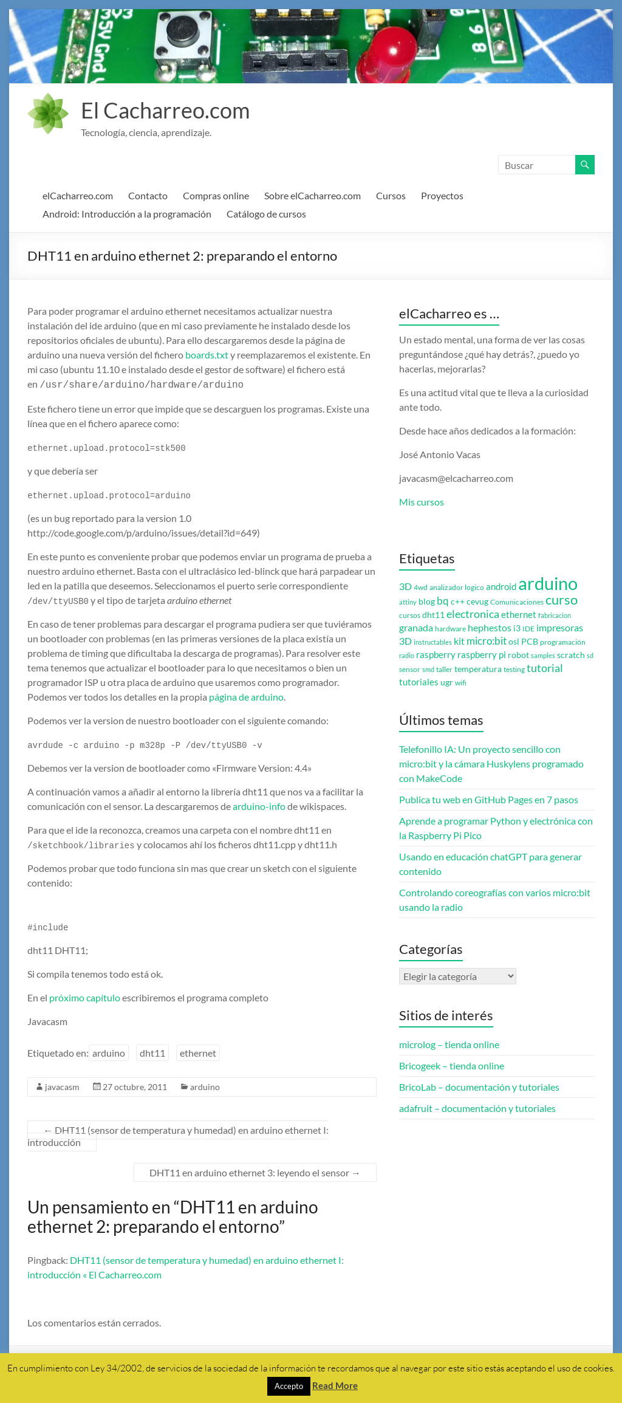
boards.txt (206, 354)
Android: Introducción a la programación (127, 213)
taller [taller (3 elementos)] (444, 669)
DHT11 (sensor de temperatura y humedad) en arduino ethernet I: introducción (178, 1135)
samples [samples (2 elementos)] (543, 655)
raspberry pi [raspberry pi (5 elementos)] (481, 655)
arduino (108, 1051)
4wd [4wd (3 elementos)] (421, 587)
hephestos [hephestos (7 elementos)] (489, 627)
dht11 (152, 1051)
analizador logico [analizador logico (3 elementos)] (456, 587)
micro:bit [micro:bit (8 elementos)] (486, 640)
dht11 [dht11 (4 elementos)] (433, 615)
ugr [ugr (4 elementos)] (446, 682)
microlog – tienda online (449, 1044)
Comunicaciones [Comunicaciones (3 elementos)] (517, 601)
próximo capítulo (84, 996)
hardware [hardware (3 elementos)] (450, 628)
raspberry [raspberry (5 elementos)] (436, 655)
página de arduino (246, 695)
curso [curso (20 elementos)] (561, 599)
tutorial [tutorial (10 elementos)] (545, 667)
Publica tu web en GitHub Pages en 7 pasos (488, 799)
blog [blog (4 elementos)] (427, 601)
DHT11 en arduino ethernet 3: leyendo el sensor (255, 1171)
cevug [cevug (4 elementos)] (477, 601)
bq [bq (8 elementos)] (443, 600)
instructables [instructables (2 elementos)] (433, 642)
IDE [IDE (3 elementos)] (528, 628)
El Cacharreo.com (165, 110)
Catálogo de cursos (266, 213)
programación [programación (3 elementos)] (563, 642)
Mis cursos (421, 501)
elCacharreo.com (78, 195)
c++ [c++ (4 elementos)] (458, 601)
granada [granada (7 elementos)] (416, 627)
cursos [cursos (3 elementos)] (409, 615)
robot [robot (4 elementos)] (518, 655)
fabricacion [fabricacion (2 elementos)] (554, 615)
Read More (335, 1385)
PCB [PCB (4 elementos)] (529, 642)
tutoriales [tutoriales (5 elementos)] (419, 682)
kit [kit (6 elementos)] (459, 641)
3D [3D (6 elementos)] (405, 586)
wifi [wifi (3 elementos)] (460, 682)
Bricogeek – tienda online (451, 1065)
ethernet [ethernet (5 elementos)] (518, 614)
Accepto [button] (289, 1386)
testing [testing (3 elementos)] (514, 669)
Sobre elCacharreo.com (312, 195)
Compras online (216, 195)
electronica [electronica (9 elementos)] (472, 614)
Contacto (148, 195)
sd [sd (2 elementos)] (590, 655)
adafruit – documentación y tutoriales (477, 1108)
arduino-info (259, 805)
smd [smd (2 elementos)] (428, 669)
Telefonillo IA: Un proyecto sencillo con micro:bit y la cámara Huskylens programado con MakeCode (491, 763)
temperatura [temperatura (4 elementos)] (478, 669)
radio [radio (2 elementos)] (406, 655)
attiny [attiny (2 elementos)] (408, 602)
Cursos (391, 195)
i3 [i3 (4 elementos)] (517, 628)
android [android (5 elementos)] (501, 586)
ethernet (198, 1051)
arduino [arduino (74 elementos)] (548, 583)
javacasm (62, 1085)
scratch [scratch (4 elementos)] (571, 655)
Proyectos (442, 195)
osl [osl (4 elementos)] (513, 642)
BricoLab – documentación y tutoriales (479, 1087)
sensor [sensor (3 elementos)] (409, 669)
